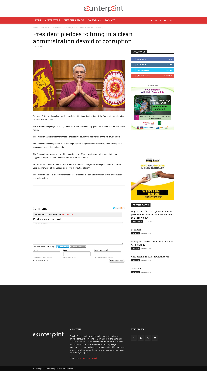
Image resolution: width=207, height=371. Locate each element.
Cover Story (52, 20)
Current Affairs (74, 20)
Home (38, 20)
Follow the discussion (122, 208)
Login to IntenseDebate (63, 246)
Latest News (44, 27)
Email (65, 250)
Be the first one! (67, 214)
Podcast (110, 20)
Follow (169, 65)
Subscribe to (46, 260)
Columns (94, 20)
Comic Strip (136, 233)
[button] (171, 20)
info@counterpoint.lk (89, 358)
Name (35, 250)
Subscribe (168, 76)
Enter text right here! (78, 233)
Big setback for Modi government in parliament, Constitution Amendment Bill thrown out (152, 214)
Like (170, 59)
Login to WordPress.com (78, 246)
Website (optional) (101, 250)
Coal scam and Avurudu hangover (150, 256)
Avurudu (136, 268)
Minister (136, 229)
